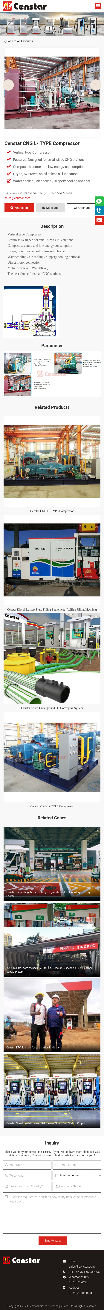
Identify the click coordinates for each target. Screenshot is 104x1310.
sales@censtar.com (17, 198)
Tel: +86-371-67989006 (84, 1272)
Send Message (53, 1241)
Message (50, 208)
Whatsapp (19, 208)
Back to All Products (18, 41)
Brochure (82, 208)
